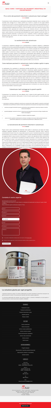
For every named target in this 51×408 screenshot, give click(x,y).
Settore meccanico (25, 326)
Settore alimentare (25, 324)
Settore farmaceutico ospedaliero (25, 333)
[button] (48, 3)
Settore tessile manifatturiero (25, 329)
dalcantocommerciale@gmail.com (25, 381)
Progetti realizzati (25, 348)
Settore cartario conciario (25, 331)
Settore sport (25, 340)
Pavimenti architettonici (25, 310)
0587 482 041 (25, 373)
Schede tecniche (25, 354)
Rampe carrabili (25, 316)
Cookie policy (28, 394)
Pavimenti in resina (25, 307)
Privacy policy (23, 394)
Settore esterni (25, 338)
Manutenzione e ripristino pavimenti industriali (25, 350)
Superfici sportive (25, 314)
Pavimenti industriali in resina (25, 312)
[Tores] (5, 3)
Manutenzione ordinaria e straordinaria (25, 352)
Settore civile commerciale (25, 335)
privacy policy (29, 237)
